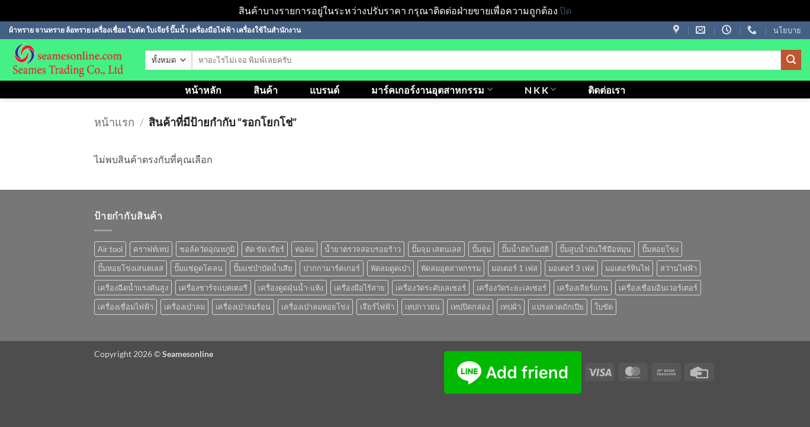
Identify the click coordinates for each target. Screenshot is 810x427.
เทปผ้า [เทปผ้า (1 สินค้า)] (510, 306)
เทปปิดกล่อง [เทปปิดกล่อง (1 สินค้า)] (470, 306)
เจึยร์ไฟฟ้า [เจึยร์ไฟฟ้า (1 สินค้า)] (377, 306)
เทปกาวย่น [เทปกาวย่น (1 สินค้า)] (422, 306)
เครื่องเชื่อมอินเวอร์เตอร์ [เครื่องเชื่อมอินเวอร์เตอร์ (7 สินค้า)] (658, 287)
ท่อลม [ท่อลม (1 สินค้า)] (304, 249)
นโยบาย (787, 30)
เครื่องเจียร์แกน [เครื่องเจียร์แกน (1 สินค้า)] (582, 287)
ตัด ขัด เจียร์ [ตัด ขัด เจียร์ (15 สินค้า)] (264, 249)
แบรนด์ (324, 89)
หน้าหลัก (203, 89)
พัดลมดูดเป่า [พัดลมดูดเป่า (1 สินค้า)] (390, 268)
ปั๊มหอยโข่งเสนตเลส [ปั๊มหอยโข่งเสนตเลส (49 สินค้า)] (130, 268)
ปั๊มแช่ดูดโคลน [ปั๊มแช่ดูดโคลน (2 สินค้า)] (198, 268)
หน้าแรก (114, 122)
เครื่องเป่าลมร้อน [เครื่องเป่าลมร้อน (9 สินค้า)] (243, 306)
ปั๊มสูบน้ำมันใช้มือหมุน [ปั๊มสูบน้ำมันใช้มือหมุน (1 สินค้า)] (595, 249)
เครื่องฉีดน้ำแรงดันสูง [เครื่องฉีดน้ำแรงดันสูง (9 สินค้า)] (133, 287)
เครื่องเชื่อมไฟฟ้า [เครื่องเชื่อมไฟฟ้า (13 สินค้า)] (125, 306)
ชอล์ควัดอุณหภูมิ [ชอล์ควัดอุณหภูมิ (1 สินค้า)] (206, 249)
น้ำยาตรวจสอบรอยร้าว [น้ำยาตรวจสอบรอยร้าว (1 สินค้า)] (362, 249)
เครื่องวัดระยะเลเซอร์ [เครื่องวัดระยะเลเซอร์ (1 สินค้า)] (512, 287)
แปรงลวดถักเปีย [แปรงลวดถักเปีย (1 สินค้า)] (558, 306)
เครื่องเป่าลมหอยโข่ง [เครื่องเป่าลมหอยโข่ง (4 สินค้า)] (315, 306)
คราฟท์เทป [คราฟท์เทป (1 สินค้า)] (151, 249)
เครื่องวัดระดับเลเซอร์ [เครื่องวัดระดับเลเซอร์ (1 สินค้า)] (431, 287)
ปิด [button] (565, 10)
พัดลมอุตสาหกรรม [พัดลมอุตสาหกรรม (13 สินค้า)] (451, 268)
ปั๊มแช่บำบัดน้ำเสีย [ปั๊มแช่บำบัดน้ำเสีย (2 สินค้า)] (262, 268)
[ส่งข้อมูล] (791, 60)
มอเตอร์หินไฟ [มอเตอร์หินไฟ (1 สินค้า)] (627, 268)
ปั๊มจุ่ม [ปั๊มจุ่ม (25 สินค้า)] (481, 249)
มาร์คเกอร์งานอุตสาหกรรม (431, 89)
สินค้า (265, 89)
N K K (540, 89)
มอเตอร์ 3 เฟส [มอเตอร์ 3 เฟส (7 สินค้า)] (571, 268)
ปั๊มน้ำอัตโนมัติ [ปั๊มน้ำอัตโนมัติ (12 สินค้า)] (525, 249)
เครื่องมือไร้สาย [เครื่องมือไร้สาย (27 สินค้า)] (359, 287)
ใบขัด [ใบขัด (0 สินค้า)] (603, 306)
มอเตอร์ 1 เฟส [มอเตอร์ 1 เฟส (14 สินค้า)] (514, 268)
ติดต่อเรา (606, 89)
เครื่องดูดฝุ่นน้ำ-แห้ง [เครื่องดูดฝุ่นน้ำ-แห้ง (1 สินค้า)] (290, 287)
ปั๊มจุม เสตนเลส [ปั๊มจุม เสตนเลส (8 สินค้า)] (436, 249)
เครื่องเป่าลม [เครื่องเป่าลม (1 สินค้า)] (184, 306)
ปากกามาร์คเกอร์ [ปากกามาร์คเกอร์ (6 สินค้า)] (331, 268)
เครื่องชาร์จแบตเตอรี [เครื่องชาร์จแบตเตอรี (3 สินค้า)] (213, 287)
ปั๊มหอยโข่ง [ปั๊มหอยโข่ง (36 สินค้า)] (660, 249)
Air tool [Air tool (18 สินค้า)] (110, 249)
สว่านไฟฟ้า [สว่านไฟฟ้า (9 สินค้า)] (678, 268)
